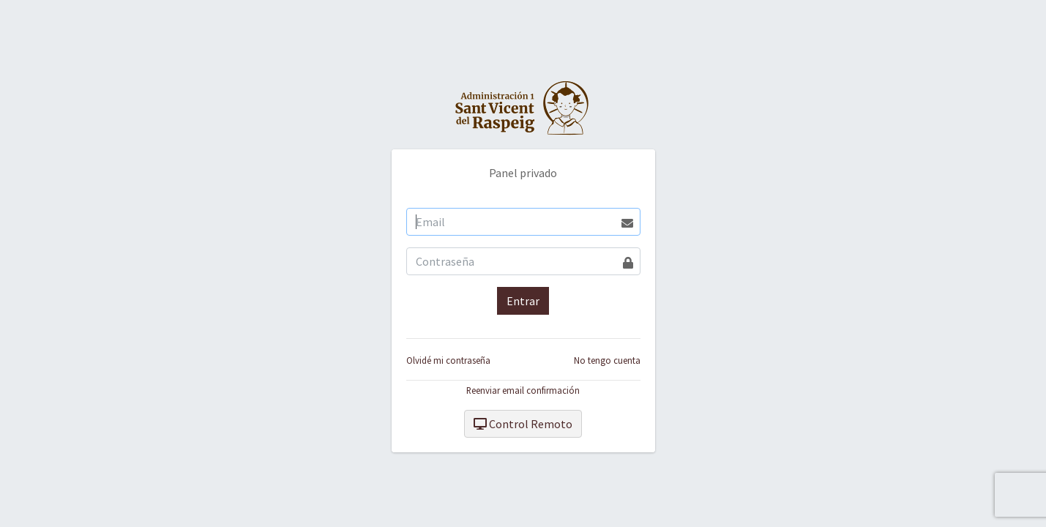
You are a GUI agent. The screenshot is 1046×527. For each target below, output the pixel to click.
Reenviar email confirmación (523, 390)
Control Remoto (523, 423)
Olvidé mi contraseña (448, 360)
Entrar (523, 301)
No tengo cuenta (607, 360)
